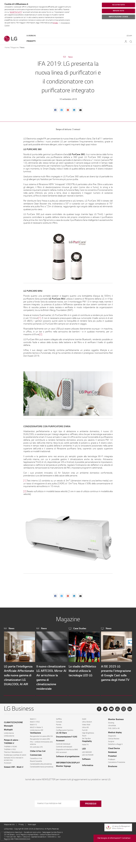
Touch (84, 735)
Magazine (14, 48)
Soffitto (59, 718)
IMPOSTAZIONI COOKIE (118, 17)
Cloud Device (114, 748)
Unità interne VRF (36, 729)
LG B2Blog (31, 36)
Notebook (112, 751)
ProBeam (111, 758)
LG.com (129, 36)
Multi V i (33, 718)
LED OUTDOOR (87, 754)
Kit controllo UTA (36, 746)
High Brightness (88, 732)
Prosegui (90, 802)
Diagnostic (112, 735)
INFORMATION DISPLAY (68, 762)
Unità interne (9, 732)
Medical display (115, 732)
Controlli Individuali (63, 743)
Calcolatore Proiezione (116, 761)
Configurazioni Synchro (64, 729)
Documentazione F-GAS (66, 736)
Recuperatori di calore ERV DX (41, 735)
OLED (84, 718)
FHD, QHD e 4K (114, 727)
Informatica (87, 764)
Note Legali (32, 824)
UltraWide (112, 725)
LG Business (8, 828)
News (22, 48)
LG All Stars (61, 732)
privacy (55, 23)
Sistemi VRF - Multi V (13, 766)
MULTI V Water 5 (36, 726)
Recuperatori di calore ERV (40, 738)
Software (86, 758)
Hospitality (87, 740)
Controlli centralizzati (64, 746)
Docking (111, 722)
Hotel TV (85, 744)
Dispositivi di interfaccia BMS (67, 749)
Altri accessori (61, 751)
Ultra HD (85, 726)
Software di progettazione (67, 756)
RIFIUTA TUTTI (118, 11)
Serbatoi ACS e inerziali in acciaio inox (13, 758)
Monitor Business (116, 718)
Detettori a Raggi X (115, 743)
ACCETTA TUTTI (16, 12)
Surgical (111, 740)
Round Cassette (36, 760)
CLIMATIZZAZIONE (13, 721)
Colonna (59, 726)
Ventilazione (35, 732)
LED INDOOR (87, 751)
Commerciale (36, 754)
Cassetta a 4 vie (36, 757)
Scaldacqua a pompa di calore (15, 754)
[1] (39, 318)
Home (7, 48)
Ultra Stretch (87, 721)
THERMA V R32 (10, 748)
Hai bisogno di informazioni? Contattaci (113, 838)
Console (59, 721)
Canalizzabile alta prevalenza (41, 763)
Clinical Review (113, 738)
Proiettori (112, 755)
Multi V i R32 (35, 721)
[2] (40, 334)
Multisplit (8, 729)
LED (84, 748)
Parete (58, 724)
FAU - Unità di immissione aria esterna (41, 742)
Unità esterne (9, 735)
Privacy (21, 824)
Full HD (85, 729)
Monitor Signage (63, 765)
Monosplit (8, 725)
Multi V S (33, 724)
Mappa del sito (9, 824)
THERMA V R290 (10, 746)
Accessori (7, 762)
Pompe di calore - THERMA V (11, 740)
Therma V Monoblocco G (13, 751)
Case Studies (79, 628)
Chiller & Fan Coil (37, 750)
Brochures (112, 766)
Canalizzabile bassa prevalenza (41, 766)
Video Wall (86, 724)
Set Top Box (86, 738)
